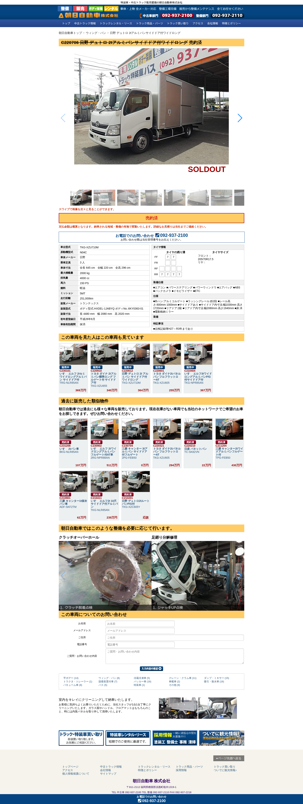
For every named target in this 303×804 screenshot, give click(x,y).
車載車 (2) (174, 681)
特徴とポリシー (231, 23)
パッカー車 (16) (142, 681)
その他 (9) (174, 685)
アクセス (198, 23)
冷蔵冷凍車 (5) (142, 678)
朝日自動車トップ (70, 32)
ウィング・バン (96, 32)
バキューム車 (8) (72, 685)
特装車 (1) (139, 685)
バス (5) (103, 685)
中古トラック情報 (85, 23)
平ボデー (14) (70, 678)
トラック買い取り (178, 23)
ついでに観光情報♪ (225, 770)
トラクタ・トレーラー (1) (77, 681)
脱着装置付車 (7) (108, 681)
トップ (66, 23)
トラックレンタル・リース (116, 23)
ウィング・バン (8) (109, 678)
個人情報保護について (75, 773)
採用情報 (181, 770)
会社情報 (212, 23)
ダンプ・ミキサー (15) (216, 678)
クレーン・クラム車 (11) (183, 678)
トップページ (70, 766)
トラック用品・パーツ (149, 23)
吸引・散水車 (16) (214, 681)
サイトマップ (108, 773)
